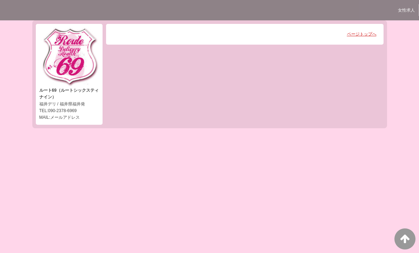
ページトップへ (362, 34)
